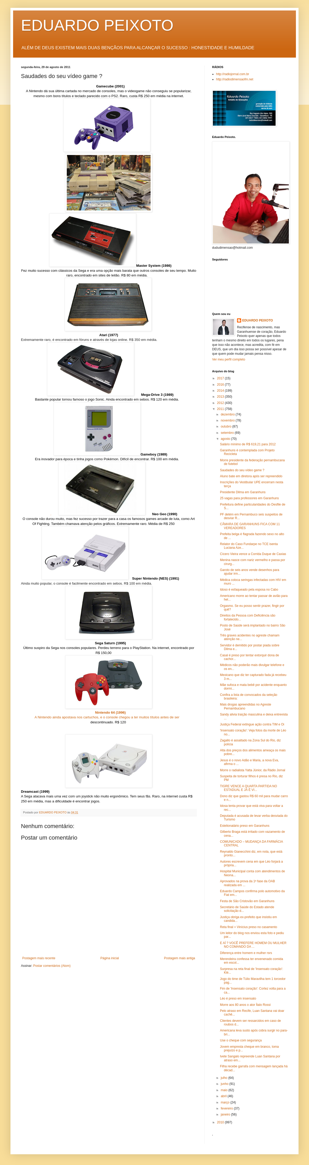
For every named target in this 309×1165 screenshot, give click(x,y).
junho (225, 1084)
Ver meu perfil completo (228, 359)
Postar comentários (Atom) (52, 966)
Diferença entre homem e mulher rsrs (246, 953)
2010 (221, 1122)
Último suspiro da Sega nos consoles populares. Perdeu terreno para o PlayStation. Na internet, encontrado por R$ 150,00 (108, 648)
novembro (228, 420)
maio (224, 1090)
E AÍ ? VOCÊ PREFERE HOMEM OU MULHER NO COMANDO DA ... (253, 944)
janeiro (226, 1114)
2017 (221, 378)
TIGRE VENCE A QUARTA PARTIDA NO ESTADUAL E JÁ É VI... (248, 788)
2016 (221, 384)
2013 (221, 396)
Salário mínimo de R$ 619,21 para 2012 (248, 444)
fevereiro (227, 1108)
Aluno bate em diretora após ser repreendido (251, 476)
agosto (226, 439)
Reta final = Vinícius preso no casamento (248, 927)
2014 (221, 390)
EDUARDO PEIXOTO (97, 25)
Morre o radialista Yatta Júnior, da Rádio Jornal (252, 770)
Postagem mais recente (38, 958)
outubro (226, 426)
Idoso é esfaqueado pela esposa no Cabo (249, 589)
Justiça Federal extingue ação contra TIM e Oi (252, 724)
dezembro (228, 414)
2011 (221, 409)
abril (224, 1096)
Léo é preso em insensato (238, 998)
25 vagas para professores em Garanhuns (249, 498)
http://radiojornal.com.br (232, 74)
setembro (228, 433)
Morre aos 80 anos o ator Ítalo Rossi (245, 1005)
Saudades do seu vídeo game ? (242, 470)
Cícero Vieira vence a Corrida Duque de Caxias (253, 554)
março (225, 1102)
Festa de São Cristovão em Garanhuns (247, 901)
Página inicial (109, 958)
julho (224, 1078)
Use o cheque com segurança (241, 1040)
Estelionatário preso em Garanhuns (244, 826)
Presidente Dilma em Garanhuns (243, 492)
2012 (221, 403)
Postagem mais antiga (179, 958)
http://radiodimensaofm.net (234, 79)
